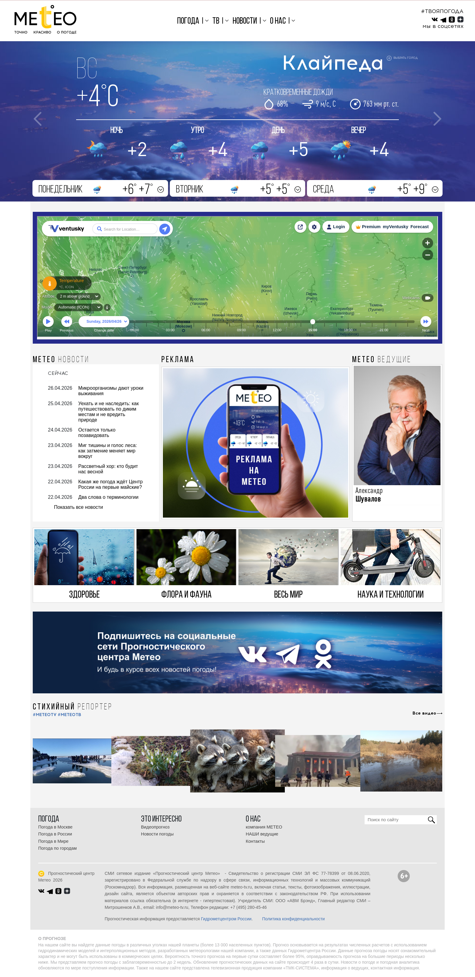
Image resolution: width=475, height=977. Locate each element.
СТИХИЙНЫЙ (73, 707)
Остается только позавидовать (97, 432)
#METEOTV (44, 714)
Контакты (255, 841)
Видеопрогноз (155, 827)
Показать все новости (78, 507)
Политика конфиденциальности (293, 918)
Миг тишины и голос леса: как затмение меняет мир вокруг (107, 451)
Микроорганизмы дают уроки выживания (110, 390)
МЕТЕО (61, 360)
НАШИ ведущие (262, 834)
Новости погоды (157, 834)
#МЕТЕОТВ (69, 714)
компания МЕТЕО (264, 827)
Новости (245, 21)
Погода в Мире (53, 841)
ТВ (215, 21)
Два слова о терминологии (108, 497)
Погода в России (55, 834)
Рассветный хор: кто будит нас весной (108, 469)
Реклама (178, 360)
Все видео (424, 713)
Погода (188, 21)
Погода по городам (57, 848)
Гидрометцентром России (226, 918)
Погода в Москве (55, 827)
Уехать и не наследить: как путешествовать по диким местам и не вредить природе (108, 411)
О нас (278, 21)
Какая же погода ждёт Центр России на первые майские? (110, 484)
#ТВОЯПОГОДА (442, 11)
